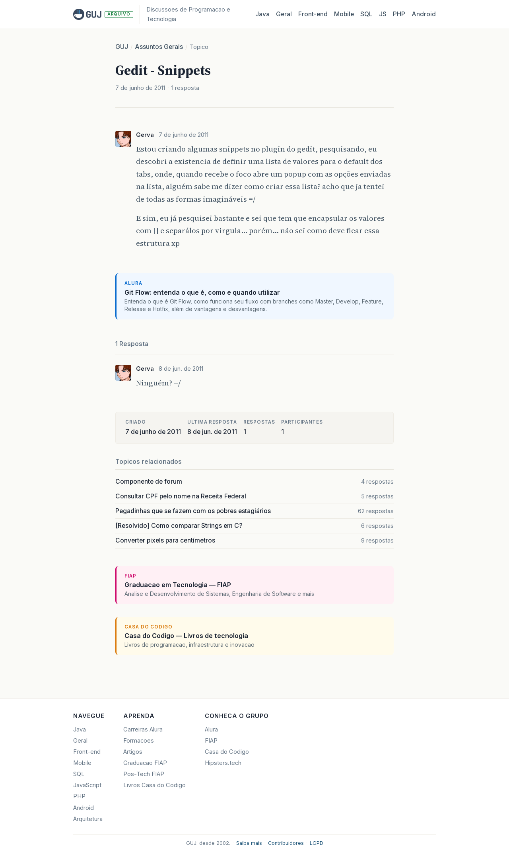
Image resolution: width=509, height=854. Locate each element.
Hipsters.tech (223, 762)
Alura (211, 729)
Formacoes (138, 740)
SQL (366, 14)
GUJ (121, 47)
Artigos (132, 751)
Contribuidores (286, 843)
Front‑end (313, 14)
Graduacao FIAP (145, 762)
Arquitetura (88, 819)
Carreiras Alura (143, 729)
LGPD (316, 843)
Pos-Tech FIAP (143, 774)
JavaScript (87, 785)
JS (383, 14)
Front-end (87, 751)
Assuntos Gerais (159, 47)
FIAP (211, 740)
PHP (399, 14)
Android (424, 14)
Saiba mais (249, 843)
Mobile (344, 14)
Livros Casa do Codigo (154, 785)
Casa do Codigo (227, 751)
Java (262, 14)
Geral (284, 14)
